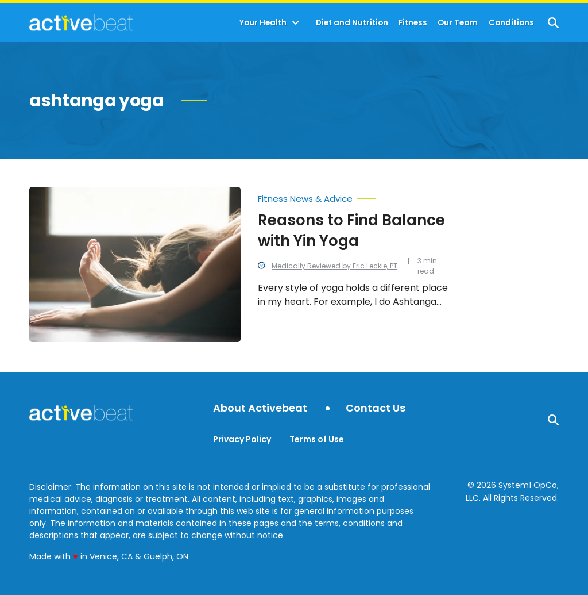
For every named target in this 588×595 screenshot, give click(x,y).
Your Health (263, 22)
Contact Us (375, 408)
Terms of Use (316, 439)
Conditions (511, 22)
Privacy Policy (242, 439)
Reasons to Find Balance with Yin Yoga (351, 230)
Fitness (413, 22)
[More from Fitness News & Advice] (355, 196)
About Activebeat (260, 408)
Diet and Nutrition (352, 22)
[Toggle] (296, 23)
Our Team (458, 22)
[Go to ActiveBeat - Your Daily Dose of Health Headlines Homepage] (80, 22)
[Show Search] (553, 22)
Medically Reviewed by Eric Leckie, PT (334, 266)
